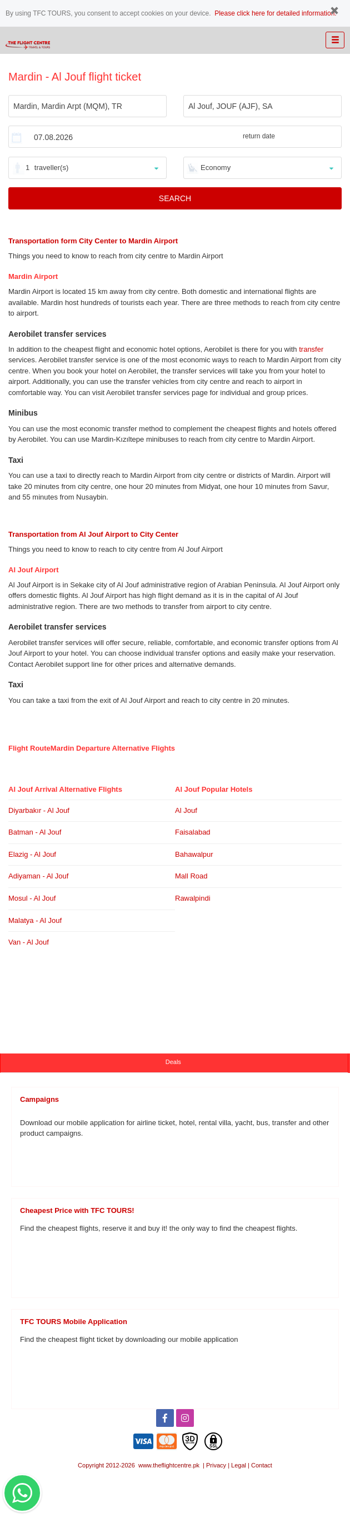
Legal (238, 1465)
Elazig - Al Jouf (32, 854)
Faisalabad (193, 832)
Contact (261, 1465)
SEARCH (175, 198)
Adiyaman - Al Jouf (38, 876)
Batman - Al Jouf (34, 832)
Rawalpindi (193, 898)
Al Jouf (186, 810)
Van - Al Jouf (28, 942)
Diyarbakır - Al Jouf (38, 810)
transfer (311, 349)
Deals (174, 1061)
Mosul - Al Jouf (32, 898)
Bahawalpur (194, 854)
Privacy (216, 1465)
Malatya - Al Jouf (35, 920)
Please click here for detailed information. (275, 13)
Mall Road (191, 876)
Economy (216, 167)
